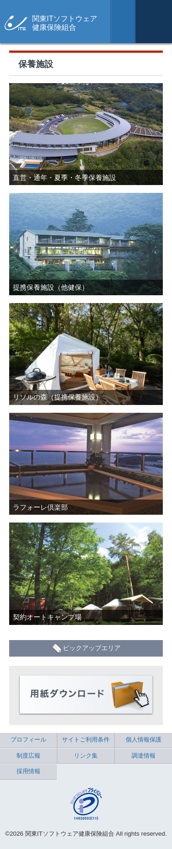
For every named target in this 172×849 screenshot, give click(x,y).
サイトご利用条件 (86, 739)
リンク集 (86, 755)
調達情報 (143, 755)
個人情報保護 (143, 739)
